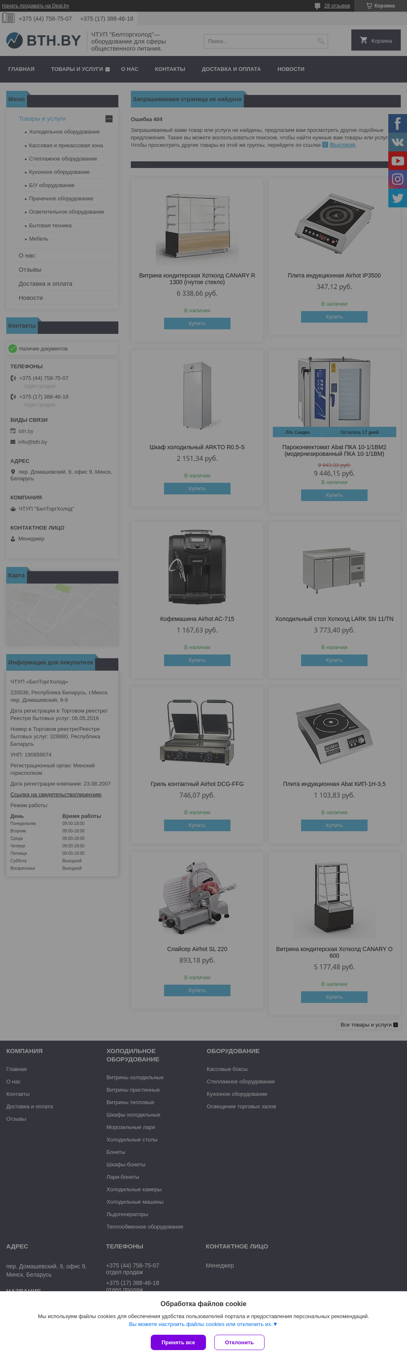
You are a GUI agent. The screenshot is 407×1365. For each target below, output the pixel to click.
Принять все (178, 1342)
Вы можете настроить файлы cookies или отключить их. (200, 1324)
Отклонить (239, 1342)
